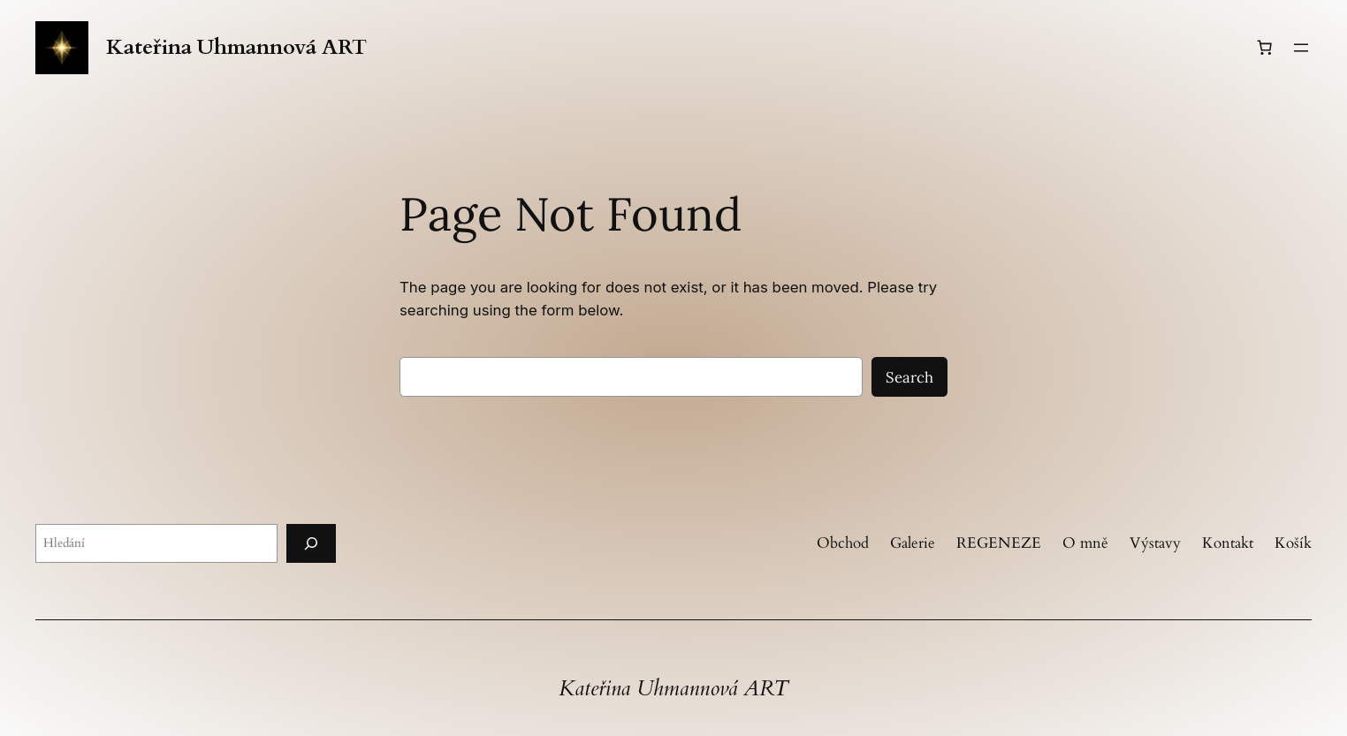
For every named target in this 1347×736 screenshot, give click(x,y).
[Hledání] (311, 543)
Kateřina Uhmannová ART (236, 47)
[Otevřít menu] (1301, 47)
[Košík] (1264, 47)
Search (909, 377)
